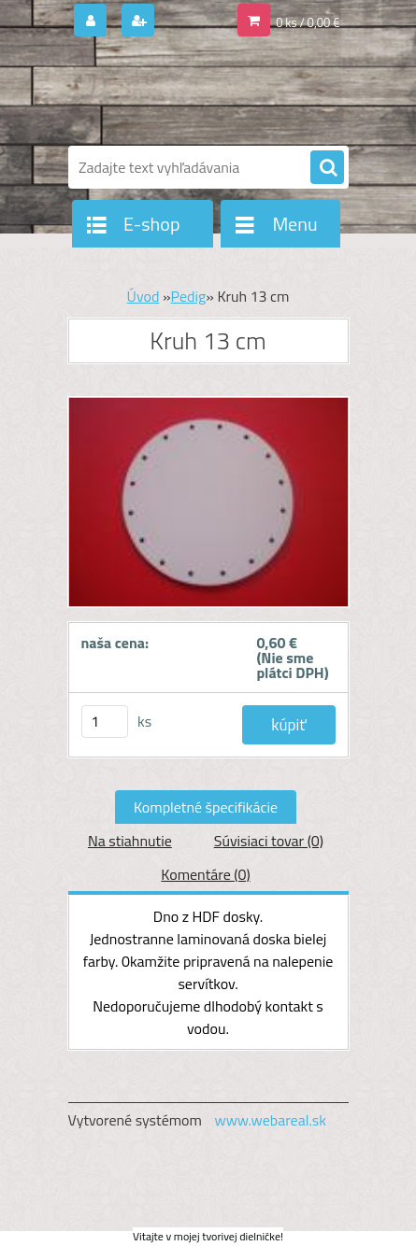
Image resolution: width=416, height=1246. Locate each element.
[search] (327, 168)
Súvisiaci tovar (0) (268, 840)
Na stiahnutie (130, 840)
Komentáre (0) (205, 874)
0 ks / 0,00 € (307, 22)
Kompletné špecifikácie (206, 807)
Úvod (143, 296)
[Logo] (196, 91)
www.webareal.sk (270, 1120)
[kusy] (104, 721)
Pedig (189, 296)
